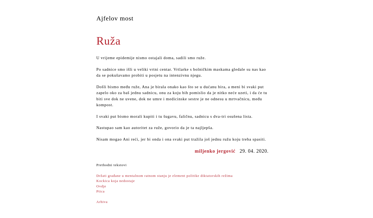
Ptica (100, 191)
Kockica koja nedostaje (115, 181)
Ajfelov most (114, 18)
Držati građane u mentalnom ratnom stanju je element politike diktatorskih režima (164, 176)
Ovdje (101, 186)
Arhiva (102, 202)
